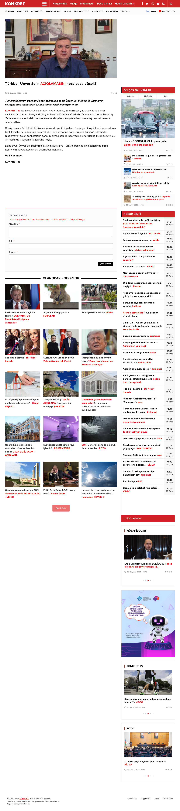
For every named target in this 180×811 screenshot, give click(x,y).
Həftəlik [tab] (148, 96)
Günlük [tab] (130, 96)
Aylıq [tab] (166, 96)
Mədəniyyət (81, 11)
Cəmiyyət (37, 11)
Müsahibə (97, 11)
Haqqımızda (60, 3)
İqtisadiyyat (53, 11)
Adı (10, 241)
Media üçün (87, 3)
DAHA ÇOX (61, 508)
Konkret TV (168, 11)
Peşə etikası (104, 3)
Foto (153, 11)
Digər (124, 11)
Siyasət (9, 11)
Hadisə (67, 11)
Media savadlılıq (124, 3)
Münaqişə (112, 11)
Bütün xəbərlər (134, 518)
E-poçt (12, 252)
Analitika (22, 11)
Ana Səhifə (132, 799)
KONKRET (24, 799)
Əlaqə (73, 3)
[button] (168, 546)
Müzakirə (13, 224)
